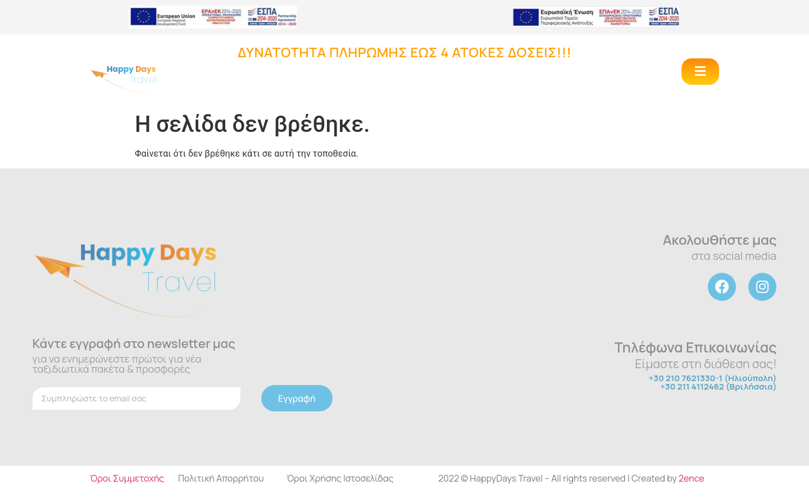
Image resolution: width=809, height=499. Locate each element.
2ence (692, 478)
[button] (700, 71)
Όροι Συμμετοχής (127, 478)
